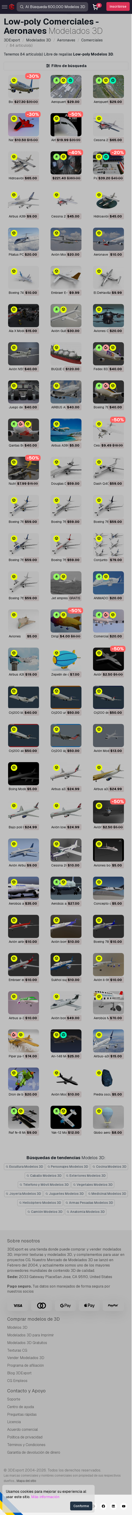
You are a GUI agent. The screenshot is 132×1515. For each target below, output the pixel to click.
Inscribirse (118, 6)
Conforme (81, 1506)
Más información (45, 1496)
